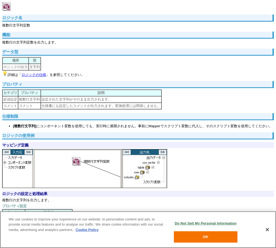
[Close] (267, 230)
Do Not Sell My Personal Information (205, 223)
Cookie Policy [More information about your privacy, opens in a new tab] (87, 230)
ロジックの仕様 (34, 75)
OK (205, 237)
